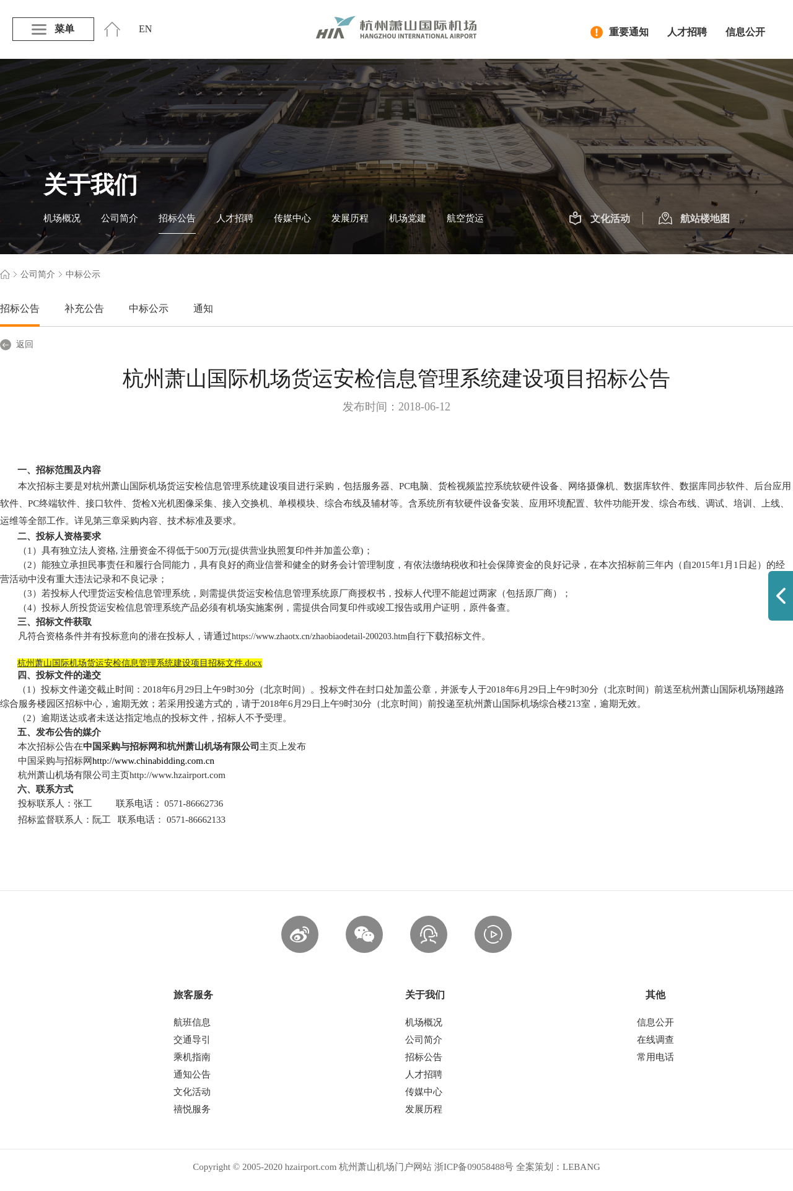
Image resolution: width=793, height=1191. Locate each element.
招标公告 (177, 218)
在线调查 (655, 1040)
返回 (16, 344)
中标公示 (149, 308)
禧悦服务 (192, 1109)
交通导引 (192, 1040)
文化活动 (599, 218)
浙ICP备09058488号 (474, 1167)
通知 (203, 308)
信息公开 (745, 32)
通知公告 (192, 1074)
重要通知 (619, 32)
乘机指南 (192, 1057)
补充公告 (84, 308)
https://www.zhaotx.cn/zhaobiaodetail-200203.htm (319, 636)
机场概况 (62, 218)
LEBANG (581, 1167)
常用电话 (655, 1057)
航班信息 (192, 1022)
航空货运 (465, 218)
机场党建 (407, 218)
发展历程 (350, 218)
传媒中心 (292, 218)
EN (145, 29)
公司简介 (119, 218)
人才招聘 (687, 32)
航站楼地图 (694, 218)
